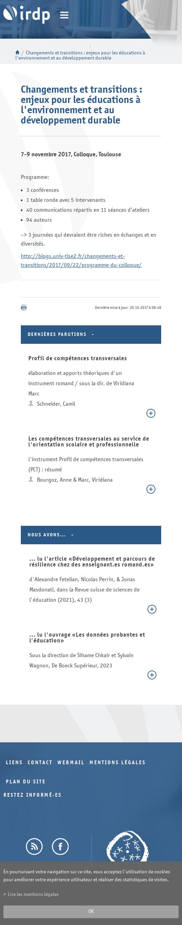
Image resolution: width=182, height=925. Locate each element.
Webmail (71, 762)
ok (91, 911)
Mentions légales (117, 762)
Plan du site (26, 781)
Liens (14, 762)
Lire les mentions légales (33, 894)
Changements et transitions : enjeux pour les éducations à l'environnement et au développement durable (80, 55)
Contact (40, 762)
